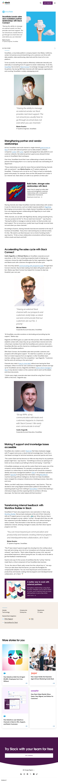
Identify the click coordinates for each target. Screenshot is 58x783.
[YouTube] (33, 774)
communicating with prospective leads (31, 266)
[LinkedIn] (21, 774)
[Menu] (55, 3)
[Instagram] (24, 774)
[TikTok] (37, 774)
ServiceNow (33, 489)
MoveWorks (44, 475)
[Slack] (6, 3)
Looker (14, 152)
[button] (29, 770)
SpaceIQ (13, 475)
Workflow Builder (10, 514)
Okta (33, 472)
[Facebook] (27, 774)
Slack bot (29, 451)
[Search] (40, 3)
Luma (21, 152)
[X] (30, 774)
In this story (6, 48)
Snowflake (8, 67)
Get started (48, 3)
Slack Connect (24, 67)
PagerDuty (48, 207)
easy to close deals (25, 363)
